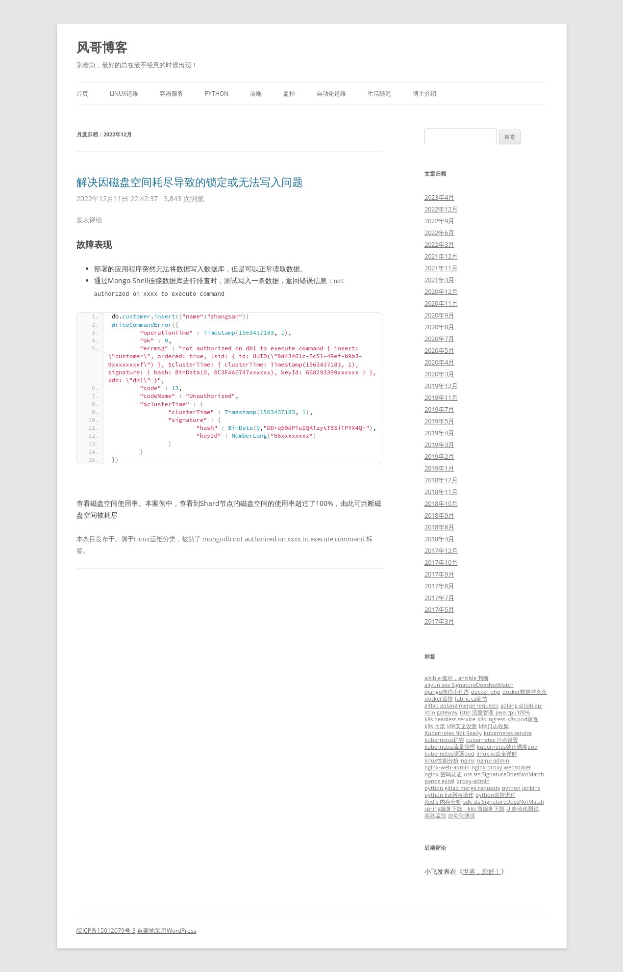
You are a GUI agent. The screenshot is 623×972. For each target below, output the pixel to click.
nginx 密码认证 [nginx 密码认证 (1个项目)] (443, 774)
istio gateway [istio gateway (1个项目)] (441, 712)
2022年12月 (441, 209)
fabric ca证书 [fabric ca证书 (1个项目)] (471, 698)
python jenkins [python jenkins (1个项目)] (521, 788)
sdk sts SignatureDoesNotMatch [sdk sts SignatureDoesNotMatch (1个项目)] (503, 801)
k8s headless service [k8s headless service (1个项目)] (449, 719)
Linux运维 (124, 93)
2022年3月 (439, 244)
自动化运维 (331, 93)
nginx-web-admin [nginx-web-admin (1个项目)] (447, 767)
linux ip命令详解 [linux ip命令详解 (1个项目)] (496, 753)
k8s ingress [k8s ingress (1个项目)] (491, 719)
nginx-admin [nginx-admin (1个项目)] (493, 760)
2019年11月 (441, 397)
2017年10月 (441, 562)
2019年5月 (439, 421)
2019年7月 (439, 409)
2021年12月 (441, 256)
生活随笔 (379, 93)
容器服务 (171, 93)
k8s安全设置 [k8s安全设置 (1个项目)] (462, 726)
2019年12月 (441, 385)
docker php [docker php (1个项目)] (485, 691)
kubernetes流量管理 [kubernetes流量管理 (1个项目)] (449, 746)
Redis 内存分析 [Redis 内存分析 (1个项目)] (442, 801)
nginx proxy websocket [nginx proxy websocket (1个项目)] (501, 767)
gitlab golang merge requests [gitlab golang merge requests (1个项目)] (461, 705)
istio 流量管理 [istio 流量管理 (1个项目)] (477, 712)
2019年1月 (439, 468)
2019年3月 (439, 444)
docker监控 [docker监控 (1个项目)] (438, 698)
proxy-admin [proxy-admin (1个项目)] (473, 781)
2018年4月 (439, 538)
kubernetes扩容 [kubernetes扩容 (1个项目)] (444, 739)
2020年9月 (439, 315)
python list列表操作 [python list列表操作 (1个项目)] (448, 794)
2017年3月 (439, 621)
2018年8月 (439, 527)
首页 (82, 93)
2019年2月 (439, 456)
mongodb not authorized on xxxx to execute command (283, 537)
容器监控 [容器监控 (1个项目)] (435, 815)
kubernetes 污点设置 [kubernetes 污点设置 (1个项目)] (492, 739)
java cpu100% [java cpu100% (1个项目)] (513, 712)
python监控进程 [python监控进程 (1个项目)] (495, 794)
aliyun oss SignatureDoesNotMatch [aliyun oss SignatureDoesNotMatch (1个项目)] (469, 685)
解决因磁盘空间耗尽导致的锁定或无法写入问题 (189, 181)
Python (216, 93)
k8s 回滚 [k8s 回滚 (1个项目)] (434, 726)
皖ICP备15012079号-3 (106, 930)
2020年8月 (439, 326)
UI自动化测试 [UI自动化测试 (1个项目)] (522, 808)
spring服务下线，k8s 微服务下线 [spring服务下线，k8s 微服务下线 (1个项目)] (464, 808)
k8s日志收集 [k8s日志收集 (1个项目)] (494, 726)
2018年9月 (439, 515)
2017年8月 (439, 585)
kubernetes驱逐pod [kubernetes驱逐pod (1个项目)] (449, 753)
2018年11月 (441, 491)
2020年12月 (441, 291)
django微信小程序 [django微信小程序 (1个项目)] (446, 691)
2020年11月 (441, 303)
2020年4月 (439, 362)
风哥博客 (101, 47)
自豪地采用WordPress (167, 930)
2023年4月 (439, 197)
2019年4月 (439, 432)
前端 (256, 93)
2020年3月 (439, 373)
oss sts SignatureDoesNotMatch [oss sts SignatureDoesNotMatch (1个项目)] (504, 774)
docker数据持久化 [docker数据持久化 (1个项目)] (524, 691)
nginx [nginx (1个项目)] (468, 760)
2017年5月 (439, 609)
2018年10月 (441, 503)
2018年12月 (441, 479)
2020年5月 (439, 350)
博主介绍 (424, 93)
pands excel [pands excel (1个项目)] (439, 781)
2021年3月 (439, 279)
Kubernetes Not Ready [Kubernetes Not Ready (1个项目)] (453, 733)
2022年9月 (439, 220)
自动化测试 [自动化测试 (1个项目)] (461, 815)
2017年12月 (441, 550)
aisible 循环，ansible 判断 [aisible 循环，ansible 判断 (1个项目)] (456, 678)
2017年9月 (439, 574)
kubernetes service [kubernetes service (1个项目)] (508, 733)
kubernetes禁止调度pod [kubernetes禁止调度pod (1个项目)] (507, 746)
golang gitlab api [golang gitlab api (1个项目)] (521, 705)
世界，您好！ (482, 871)
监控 (289, 93)
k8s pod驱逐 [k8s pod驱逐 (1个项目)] (522, 719)
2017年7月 (439, 597)
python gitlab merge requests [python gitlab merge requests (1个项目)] (462, 788)
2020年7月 (439, 338)
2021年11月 (441, 267)
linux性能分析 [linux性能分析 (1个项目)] (441, 760)
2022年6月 (439, 232)
